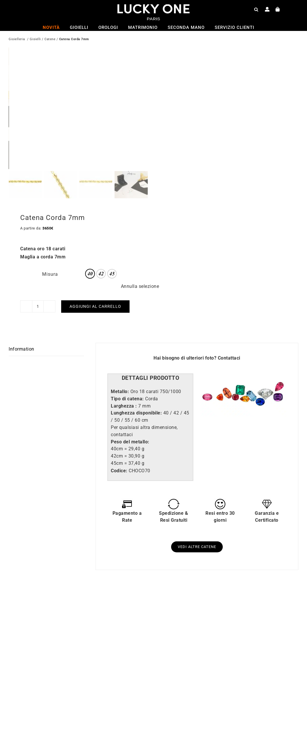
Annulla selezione (140, 286)
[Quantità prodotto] (38, 306)
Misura (50, 274)
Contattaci (229, 358)
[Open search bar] (256, 9)
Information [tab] (21, 349)
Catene (49, 40)
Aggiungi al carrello (95, 306)
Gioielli (35, 40)
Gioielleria (17, 40)
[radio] (90, 273)
